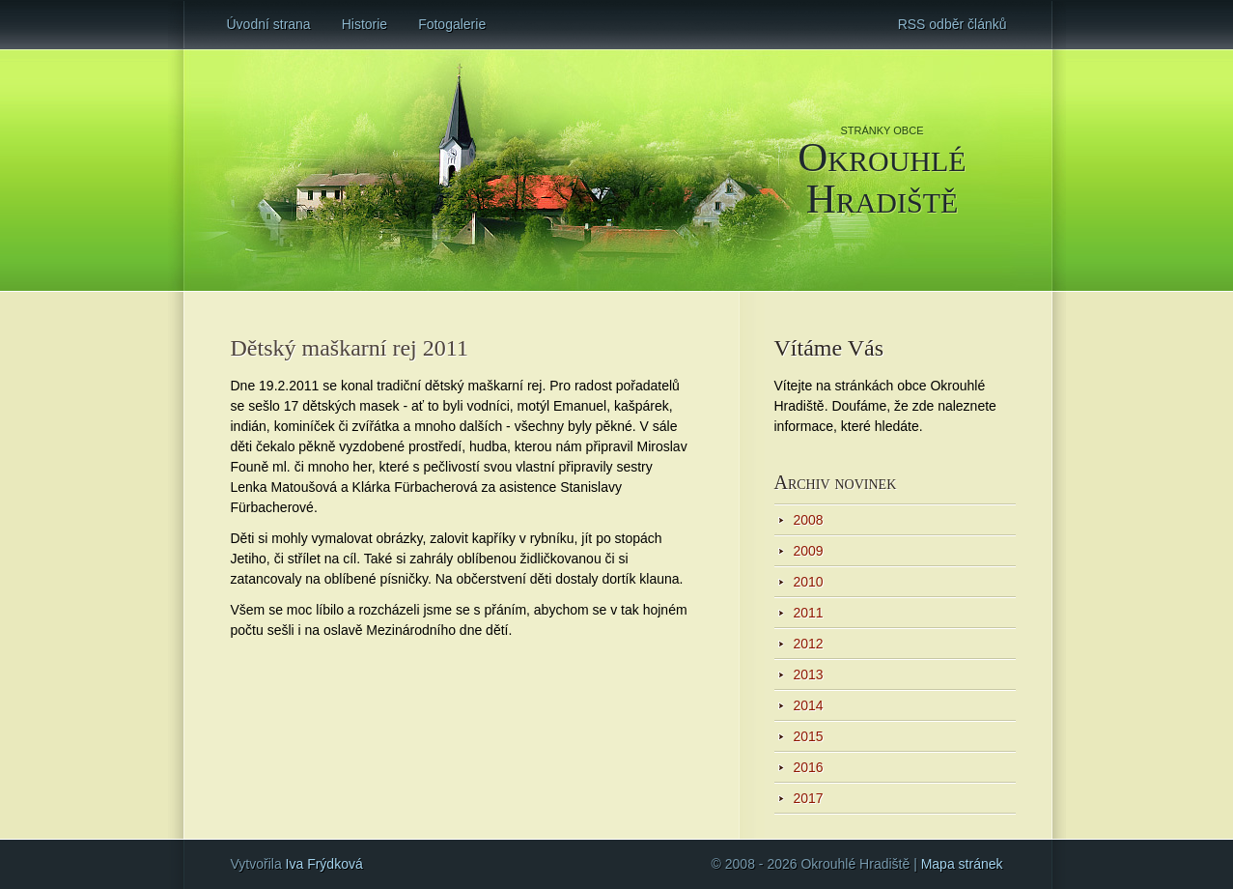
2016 (809, 767)
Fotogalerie (452, 24)
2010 (809, 581)
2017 (809, 798)
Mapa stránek (962, 864)
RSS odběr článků (952, 24)
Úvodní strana (269, 24)
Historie (364, 24)
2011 (809, 612)
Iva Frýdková (324, 864)
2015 (809, 736)
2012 (809, 643)
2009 (809, 551)
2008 (809, 520)
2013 (809, 674)
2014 (809, 705)
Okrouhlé (882, 176)
